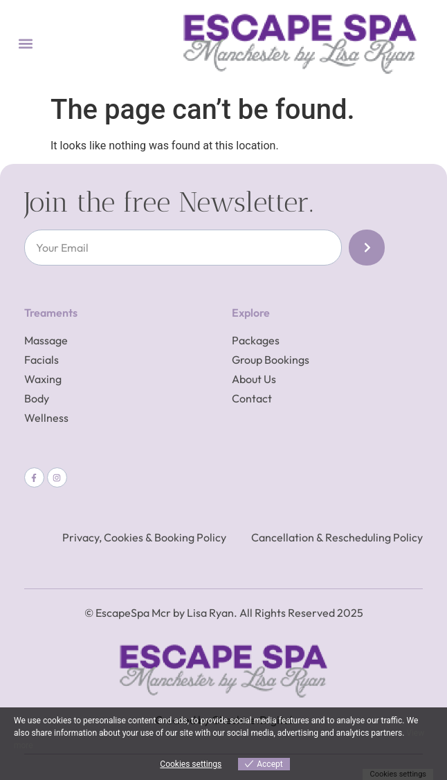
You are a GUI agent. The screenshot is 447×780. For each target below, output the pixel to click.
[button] (25, 43)
